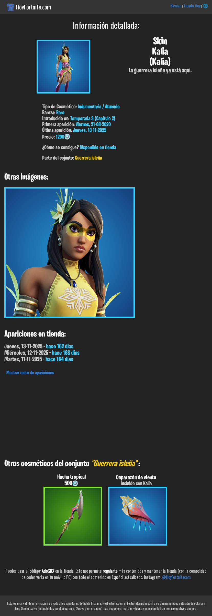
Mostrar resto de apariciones (30, 372)
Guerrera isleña (88, 158)
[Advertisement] (106, 416)
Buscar (175, 6)
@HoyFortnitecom (176, 577)
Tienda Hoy (191, 6)
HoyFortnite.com (33, 7)
